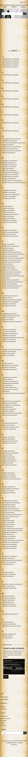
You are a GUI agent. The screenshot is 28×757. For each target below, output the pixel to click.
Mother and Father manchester (12, 413)
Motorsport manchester (9, 415)
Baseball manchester (9, 162)
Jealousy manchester (9, 351)
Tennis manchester (8, 558)
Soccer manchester (8, 522)
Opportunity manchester (10, 441)
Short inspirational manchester (12, 514)
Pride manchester (8, 463)
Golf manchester (7, 298)
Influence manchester (9, 335)
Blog (2, 723)
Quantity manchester (9, 475)
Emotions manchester (9, 234)
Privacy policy (5, 718)
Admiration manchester (9, 141)
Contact (3, 725)
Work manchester (8, 602)
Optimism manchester (9, 443)
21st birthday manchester (10, 75)
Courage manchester (8, 198)
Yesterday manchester (9, 624)
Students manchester (9, 536)
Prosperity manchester (9, 465)
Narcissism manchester (9, 423)
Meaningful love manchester (11, 405)
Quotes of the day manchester (11, 479)
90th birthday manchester (10, 131)
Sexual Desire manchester (10, 508)
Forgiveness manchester (10, 270)
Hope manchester (8, 319)
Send (5, 677)
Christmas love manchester (11, 194)
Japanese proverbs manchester (12, 349)
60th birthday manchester (10, 107)
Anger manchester (8, 145)
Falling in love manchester (10, 246)
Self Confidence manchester (11, 503)
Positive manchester (8, 459)
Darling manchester (8, 212)
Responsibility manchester (10, 489)
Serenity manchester (8, 506)
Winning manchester (9, 598)
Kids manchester (7, 363)
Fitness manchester (8, 266)
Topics (3, 706)
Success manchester (8, 538)
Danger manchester (8, 210)
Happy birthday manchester (11, 315)
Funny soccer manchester (10, 288)
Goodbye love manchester (10, 302)
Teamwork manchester (9, 556)
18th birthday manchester (10, 65)
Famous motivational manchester (13, 258)
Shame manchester (8, 512)
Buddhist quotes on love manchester (13, 182)
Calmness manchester (9, 190)
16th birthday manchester (10, 63)
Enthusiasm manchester (10, 236)
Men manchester (7, 407)
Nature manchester (8, 425)
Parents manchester (8, 451)
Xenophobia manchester (10, 614)
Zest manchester (7, 636)
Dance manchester (8, 208)
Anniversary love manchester (11, 147)
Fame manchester (8, 248)
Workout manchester (9, 604)
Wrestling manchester (9, 606)
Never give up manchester (10, 427)
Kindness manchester (9, 367)
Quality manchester (8, 473)
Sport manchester (8, 526)
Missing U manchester (9, 409)
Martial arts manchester (10, 403)
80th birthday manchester (10, 123)
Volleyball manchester (9, 588)
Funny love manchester (9, 284)
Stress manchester (8, 534)
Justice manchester (8, 355)
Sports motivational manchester (12, 530)
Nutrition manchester (9, 429)
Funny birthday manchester (11, 274)
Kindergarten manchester (10, 365)
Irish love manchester (9, 341)
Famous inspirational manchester (13, 254)
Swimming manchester (9, 546)
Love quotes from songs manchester (13, 393)
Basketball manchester (9, 164)
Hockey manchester (8, 317)
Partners (4, 721)
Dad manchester (7, 206)
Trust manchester (8, 564)
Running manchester (9, 493)
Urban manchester (8, 576)
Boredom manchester (9, 178)
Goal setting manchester (10, 296)
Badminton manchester (9, 160)
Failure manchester (8, 244)
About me (4, 716)
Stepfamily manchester (9, 532)
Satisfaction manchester (10, 501)
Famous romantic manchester (11, 260)
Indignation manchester (10, 333)
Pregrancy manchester (9, 461)
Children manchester (9, 192)
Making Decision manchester (11, 401)
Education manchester (9, 230)
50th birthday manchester (10, 99)
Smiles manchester (8, 520)
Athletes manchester (8, 152)
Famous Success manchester (11, 262)
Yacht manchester (8, 622)
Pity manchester (7, 455)
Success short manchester (10, 542)
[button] (23, 2)
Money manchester (8, 411)
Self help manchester (9, 504)
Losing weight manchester (10, 383)
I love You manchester (9, 331)
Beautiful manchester (9, 166)
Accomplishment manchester (11, 139)
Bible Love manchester (9, 170)
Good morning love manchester (12, 300)
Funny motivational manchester (12, 286)
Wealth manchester (8, 596)
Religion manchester (8, 487)
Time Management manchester (12, 560)
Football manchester (8, 268)
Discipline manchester (9, 220)
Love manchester (7, 385)
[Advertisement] (13, 32)
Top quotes (4, 697)
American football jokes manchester (13, 143)
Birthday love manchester (10, 174)
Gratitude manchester (9, 306)
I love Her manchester (9, 329)
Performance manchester (10, 453)
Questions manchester (9, 477)
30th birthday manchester (10, 83)
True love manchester (9, 562)
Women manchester (8, 600)
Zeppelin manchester (9, 634)
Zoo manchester (7, 638)
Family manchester (8, 250)
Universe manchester (9, 574)
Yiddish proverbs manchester (11, 626)
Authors (3, 709)
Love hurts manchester (9, 387)
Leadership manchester (9, 377)
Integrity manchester (9, 339)
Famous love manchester (10, 256)
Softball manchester (8, 524)
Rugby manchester (8, 491)
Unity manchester (8, 572)
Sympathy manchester (9, 548)
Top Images (4, 699)
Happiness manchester (9, 313)
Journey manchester (8, 353)
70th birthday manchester (10, 115)
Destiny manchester (8, 218)
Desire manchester (8, 216)
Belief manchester (8, 168)
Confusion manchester (9, 196)
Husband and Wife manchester (12, 321)
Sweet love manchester (9, 544)
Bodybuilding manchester (10, 176)
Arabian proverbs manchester (11, 150)
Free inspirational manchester (12, 272)
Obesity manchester (8, 437)
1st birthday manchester (10, 67)
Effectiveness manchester (10, 232)
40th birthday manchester (10, 91)
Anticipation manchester (10, 149)
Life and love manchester (10, 381)
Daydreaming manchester (10, 214)
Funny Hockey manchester (10, 280)
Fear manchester (7, 264)
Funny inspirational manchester (12, 282)
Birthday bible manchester (10, 172)
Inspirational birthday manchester (13, 337)
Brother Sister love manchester (12, 180)
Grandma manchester (9, 304)
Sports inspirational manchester (12, 528)
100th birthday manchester (11, 59)
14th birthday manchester (10, 61)
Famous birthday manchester (11, 252)
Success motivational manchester (13, 540)
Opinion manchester (8, 439)
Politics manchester (8, 457)
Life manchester (7, 379)
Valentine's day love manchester (12, 584)
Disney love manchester (9, 222)
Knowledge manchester (9, 369)
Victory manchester (8, 586)
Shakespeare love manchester (11, 510)
